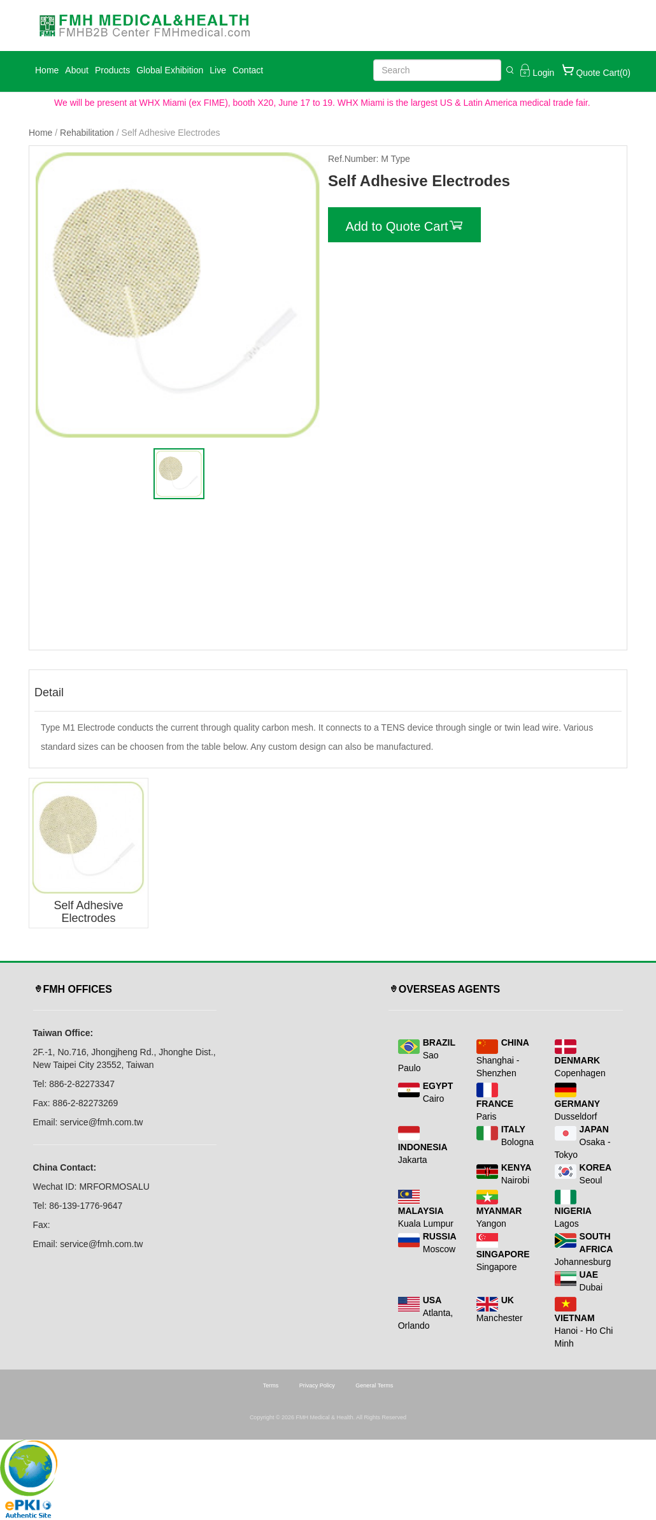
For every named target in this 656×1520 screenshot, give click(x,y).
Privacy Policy (317, 1385)
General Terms (374, 1385)
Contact (247, 70)
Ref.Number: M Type (369, 159)
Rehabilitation (87, 133)
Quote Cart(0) (595, 70)
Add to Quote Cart (404, 225)
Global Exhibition (169, 70)
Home (47, 70)
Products (112, 70)
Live (218, 70)
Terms (271, 1385)
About (77, 70)
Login (535, 70)
